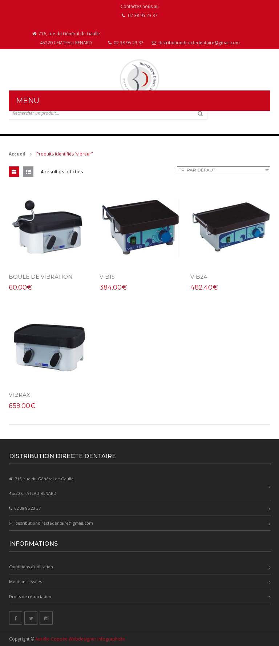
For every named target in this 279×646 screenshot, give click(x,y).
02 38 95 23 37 (125, 43)
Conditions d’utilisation (31, 566)
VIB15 (107, 276)
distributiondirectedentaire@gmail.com (196, 43)
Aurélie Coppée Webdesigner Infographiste (80, 639)
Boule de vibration (41, 276)
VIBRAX (19, 394)
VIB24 (198, 276)
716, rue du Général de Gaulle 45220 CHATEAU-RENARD (66, 38)
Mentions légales (25, 581)
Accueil (17, 154)
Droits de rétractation (30, 596)
